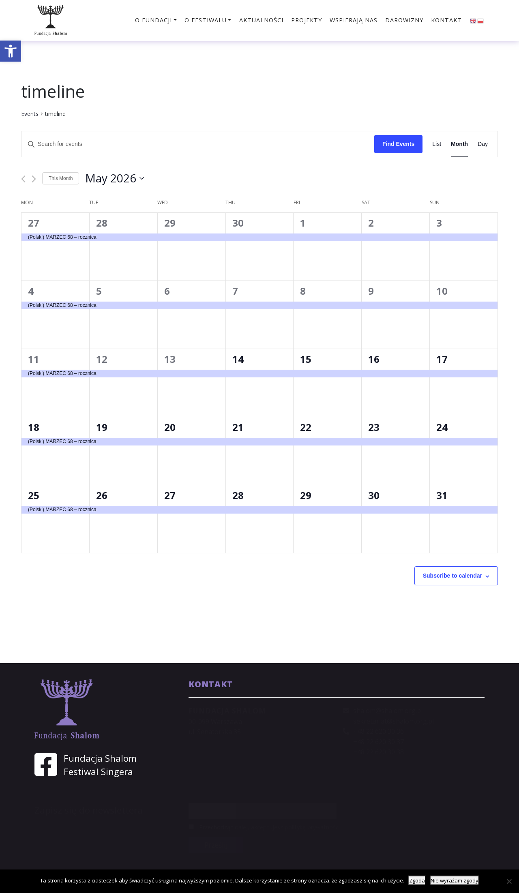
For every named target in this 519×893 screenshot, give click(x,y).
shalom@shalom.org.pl (387, 710)
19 (101, 427)
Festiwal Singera (98, 771)
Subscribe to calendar (452, 575)
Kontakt (446, 20)
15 (305, 359)
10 (442, 291)
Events (30, 114)
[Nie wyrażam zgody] (509, 881)
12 (101, 359)
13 (170, 359)
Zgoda (417, 880)
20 (170, 427)
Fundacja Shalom (100, 758)
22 (305, 427)
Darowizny (404, 20)
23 (374, 427)
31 (442, 495)
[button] (10, 51)
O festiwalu (205, 20)
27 (33, 222)
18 (33, 427)
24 (442, 427)
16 (374, 359)
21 (238, 427)
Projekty (306, 20)
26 (101, 495)
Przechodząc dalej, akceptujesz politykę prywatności (264, 827)
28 (101, 222)
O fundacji (153, 20)
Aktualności (261, 20)
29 (170, 222)
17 (442, 359)
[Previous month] (23, 179)
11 (33, 359)
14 (238, 359)
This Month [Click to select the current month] (61, 178)
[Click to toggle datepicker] (114, 178)
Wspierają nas (353, 20)
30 (238, 222)
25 (33, 495)
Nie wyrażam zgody (454, 880)
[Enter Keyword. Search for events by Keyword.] (197, 144)
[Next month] (34, 179)
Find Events (398, 144)
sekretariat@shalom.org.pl (393, 721)
